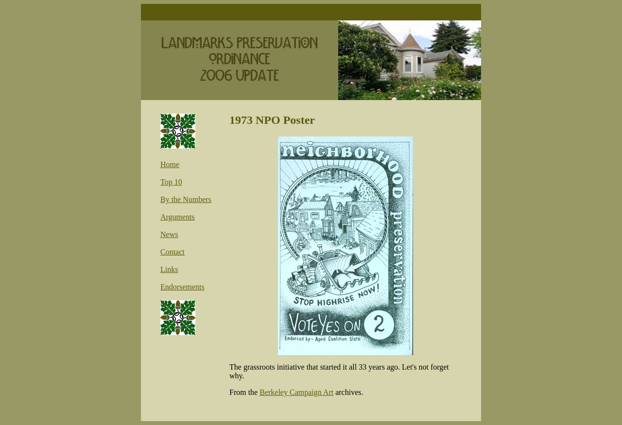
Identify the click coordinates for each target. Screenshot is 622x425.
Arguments (177, 217)
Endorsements (182, 287)
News (169, 234)
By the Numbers (185, 199)
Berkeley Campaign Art (296, 392)
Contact (172, 252)
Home (169, 164)
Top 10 (171, 182)
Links (169, 269)
